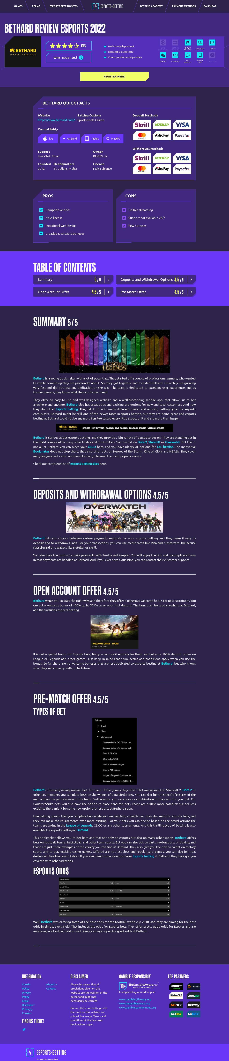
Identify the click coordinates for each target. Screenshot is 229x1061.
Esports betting (67, 409)
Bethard (72, 404)
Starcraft (154, 442)
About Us (51, 984)
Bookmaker (41, 451)
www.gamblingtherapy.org (135, 999)
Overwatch (172, 442)
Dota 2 (142, 442)
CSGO (92, 446)
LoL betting (165, 446)
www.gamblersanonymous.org (137, 1007)
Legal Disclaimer (28, 1002)
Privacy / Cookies (27, 1011)
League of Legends (79, 825)
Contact (51, 988)
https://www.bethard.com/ (53, 120)
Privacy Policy (26, 994)
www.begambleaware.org (134, 1003)
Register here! (114, 76)
